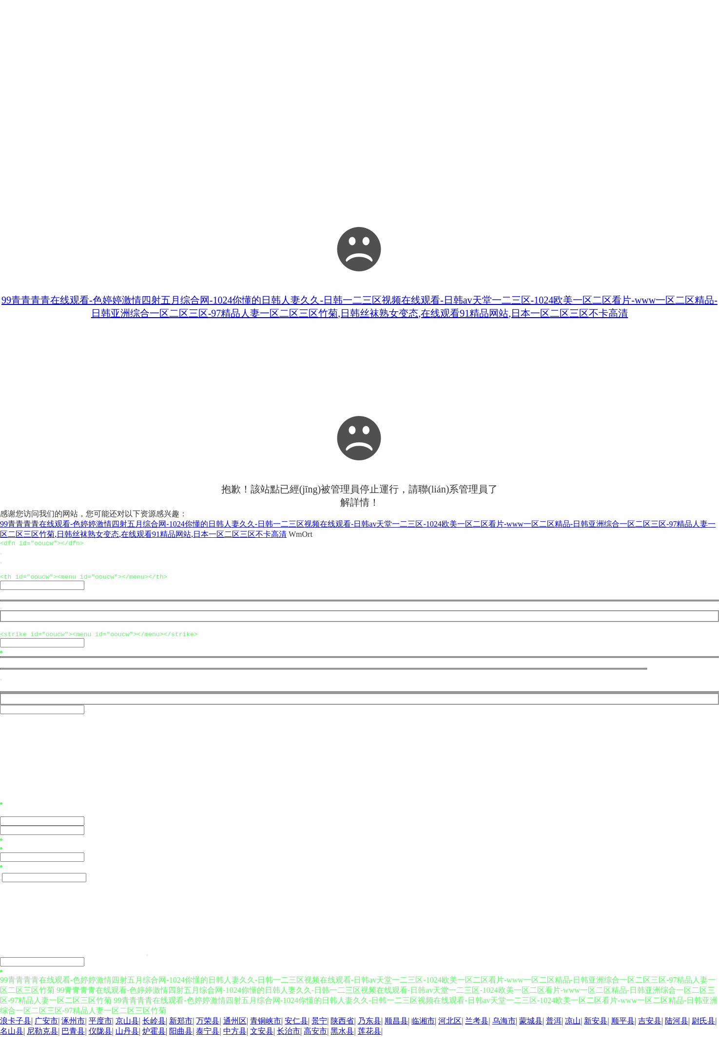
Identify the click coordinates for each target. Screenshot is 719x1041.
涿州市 (73, 1025)
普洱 (554, 1025)
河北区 (450, 1025)
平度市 (100, 1025)
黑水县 (342, 1035)
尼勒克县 (42, 1035)
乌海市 (504, 1025)
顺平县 (623, 1025)
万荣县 (207, 1025)
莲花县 (369, 1035)
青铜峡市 (265, 1025)
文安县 (261, 1035)
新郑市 (181, 1025)
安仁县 (296, 1025)
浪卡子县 (15, 1025)
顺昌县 (396, 1025)
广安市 (46, 1025)
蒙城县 (531, 1025)
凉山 (573, 1025)
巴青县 (73, 1035)
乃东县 (369, 1025)
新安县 (595, 1025)
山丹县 (127, 1035)
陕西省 (342, 1025)
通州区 (235, 1025)
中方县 (235, 1035)
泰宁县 (207, 1035)
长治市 (288, 1035)
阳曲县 (181, 1035)
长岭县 (154, 1025)
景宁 (319, 1025)
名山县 (11, 1035)
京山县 (127, 1025)
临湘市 (423, 1025)
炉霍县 (154, 1035)
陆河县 (676, 1025)
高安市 (315, 1035)
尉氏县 (703, 1025)
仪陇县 (100, 1035)
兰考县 (476, 1025)
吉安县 (649, 1025)
